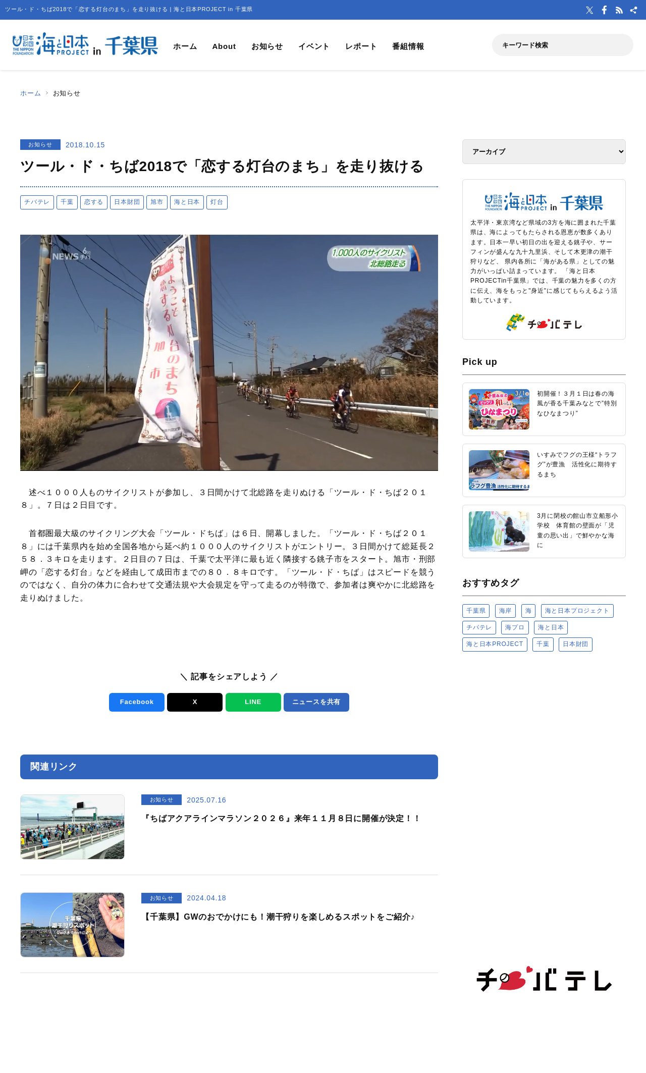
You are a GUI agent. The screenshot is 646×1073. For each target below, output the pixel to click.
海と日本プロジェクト (577, 610)
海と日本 (187, 201)
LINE (253, 702)
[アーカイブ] (544, 151)
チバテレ (37, 201)
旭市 (157, 201)
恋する (93, 201)
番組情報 (408, 46)
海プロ (514, 627)
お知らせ (267, 46)
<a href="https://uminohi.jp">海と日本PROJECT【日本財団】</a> (544, 787)
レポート (361, 46)
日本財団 (127, 201)
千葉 (67, 201)
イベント (314, 46)
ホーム (185, 46)
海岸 (505, 610)
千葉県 (476, 610)
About (224, 46)
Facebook (137, 702)
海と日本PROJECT (494, 644)
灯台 (217, 201)
